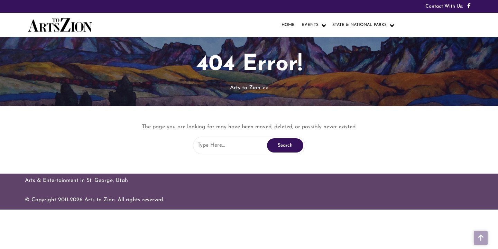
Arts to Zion (245, 88)
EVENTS (310, 25)
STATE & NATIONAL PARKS (359, 25)
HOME (288, 25)
